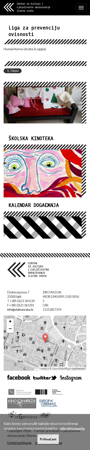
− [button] (10, 329)
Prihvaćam (48, 439)
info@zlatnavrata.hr (20, 309)
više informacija (72, 428)
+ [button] (10, 322)
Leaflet (43, 368)
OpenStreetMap (61, 368)
